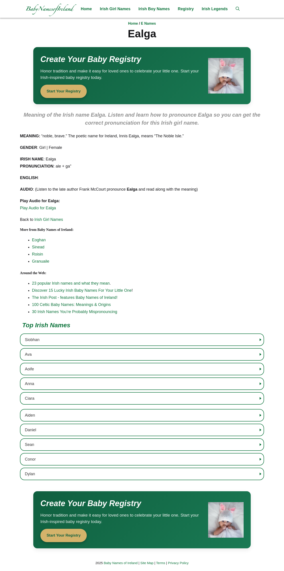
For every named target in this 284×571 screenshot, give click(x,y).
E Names (148, 23)
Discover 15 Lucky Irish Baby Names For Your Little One (82, 290)
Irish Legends (215, 9)
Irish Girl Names (115, 9)
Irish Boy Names (154, 9)
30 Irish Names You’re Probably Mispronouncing (74, 311)
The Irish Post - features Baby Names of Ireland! (74, 297)
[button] (238, 9)
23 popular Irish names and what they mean (71, 283)
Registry (186, 9)
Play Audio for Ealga (38, 208)
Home (86, 9)
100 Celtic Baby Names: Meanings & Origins (71, 304)
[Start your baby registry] (142, 75)
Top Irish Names (46, 325)
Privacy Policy (178, 563)
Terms (160, 563)
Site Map (146, 563)
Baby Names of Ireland (121, 563)
